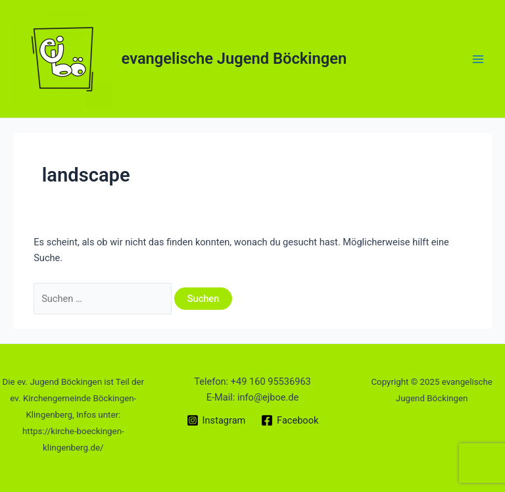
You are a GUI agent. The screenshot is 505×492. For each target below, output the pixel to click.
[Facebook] (289, 420)
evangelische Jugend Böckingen (234, 58)
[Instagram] (216, 420)
